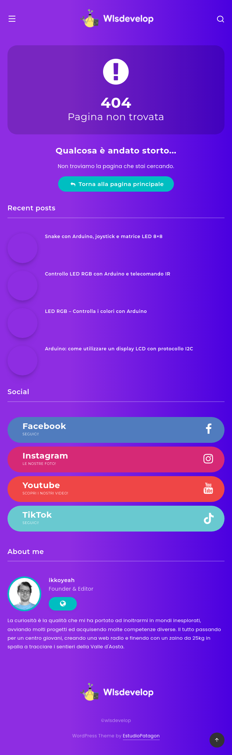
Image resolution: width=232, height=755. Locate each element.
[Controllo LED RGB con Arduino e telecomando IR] (22, 286)
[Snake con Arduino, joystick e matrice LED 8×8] (22, 248)
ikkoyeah (62, 580)
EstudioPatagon (141, 736)
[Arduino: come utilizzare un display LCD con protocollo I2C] (22, 360)
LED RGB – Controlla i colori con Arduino (96, 311)
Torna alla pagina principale (117, 184)
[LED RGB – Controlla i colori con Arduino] (22, 323)
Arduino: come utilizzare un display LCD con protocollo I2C (119, 348)
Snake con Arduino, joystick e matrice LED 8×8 (104, 236)
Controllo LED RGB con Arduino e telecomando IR (108, 274)
